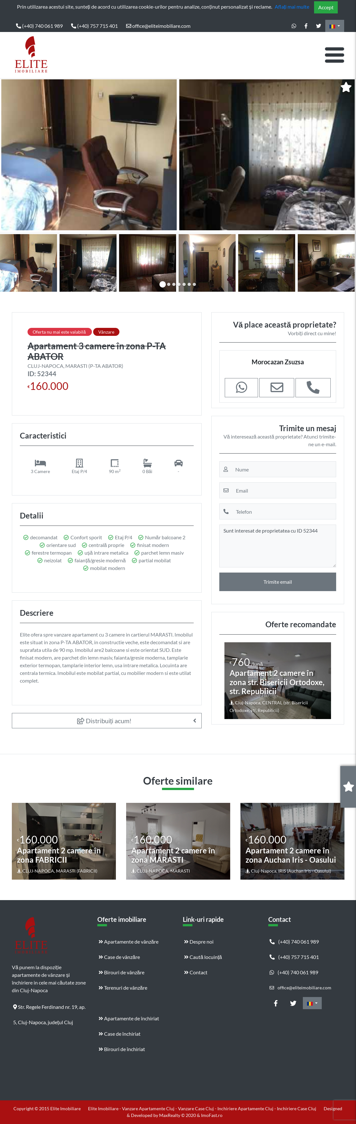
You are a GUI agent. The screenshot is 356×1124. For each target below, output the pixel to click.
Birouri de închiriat (122, 1049)
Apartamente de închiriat (129, 1018)
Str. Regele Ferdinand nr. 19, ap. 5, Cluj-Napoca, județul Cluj (49, 1009)
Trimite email (277, 582)
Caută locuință (203, 957)
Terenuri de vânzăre (123, 988)
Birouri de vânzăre (121, 972)
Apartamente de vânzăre (128, 941)
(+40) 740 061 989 (39, 26)
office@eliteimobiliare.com (158, 26)
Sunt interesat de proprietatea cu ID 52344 (278, 546)
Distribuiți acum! (104, 720)
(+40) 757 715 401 (94, 26)
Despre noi (199, 941)
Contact (195, 972)
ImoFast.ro (211, 1115)
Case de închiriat (120, 1034)
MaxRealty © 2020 (178, 1115)
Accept (326, 7)
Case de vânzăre (119, 957)
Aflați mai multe (292, 7)
